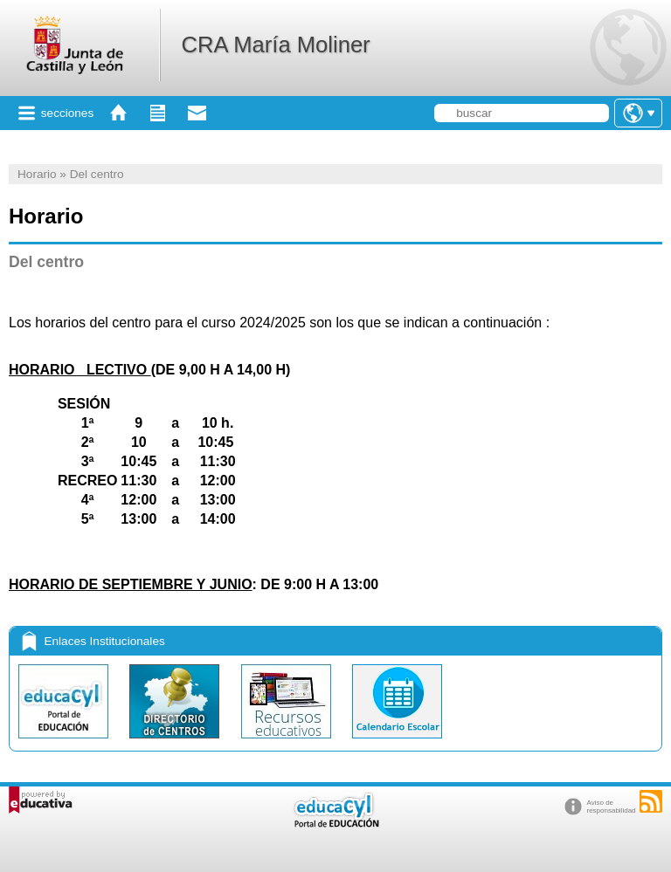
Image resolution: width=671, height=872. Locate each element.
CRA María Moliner (275, 44)
